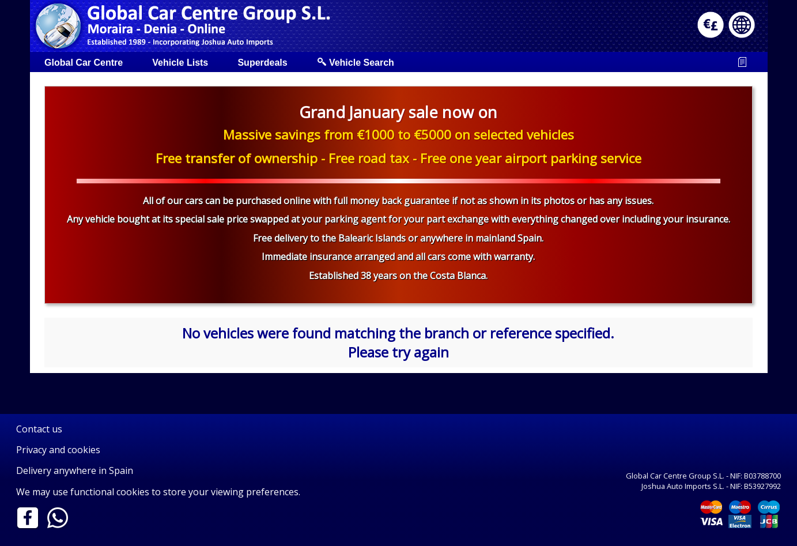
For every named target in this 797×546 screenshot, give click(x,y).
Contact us (39, 429)
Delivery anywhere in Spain (74, 470)
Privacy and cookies (58, 449)
